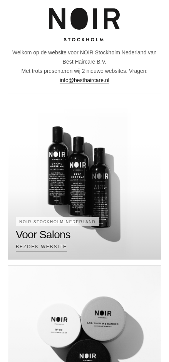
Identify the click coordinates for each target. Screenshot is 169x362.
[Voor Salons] (84, 177)
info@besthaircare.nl (84, 80)
